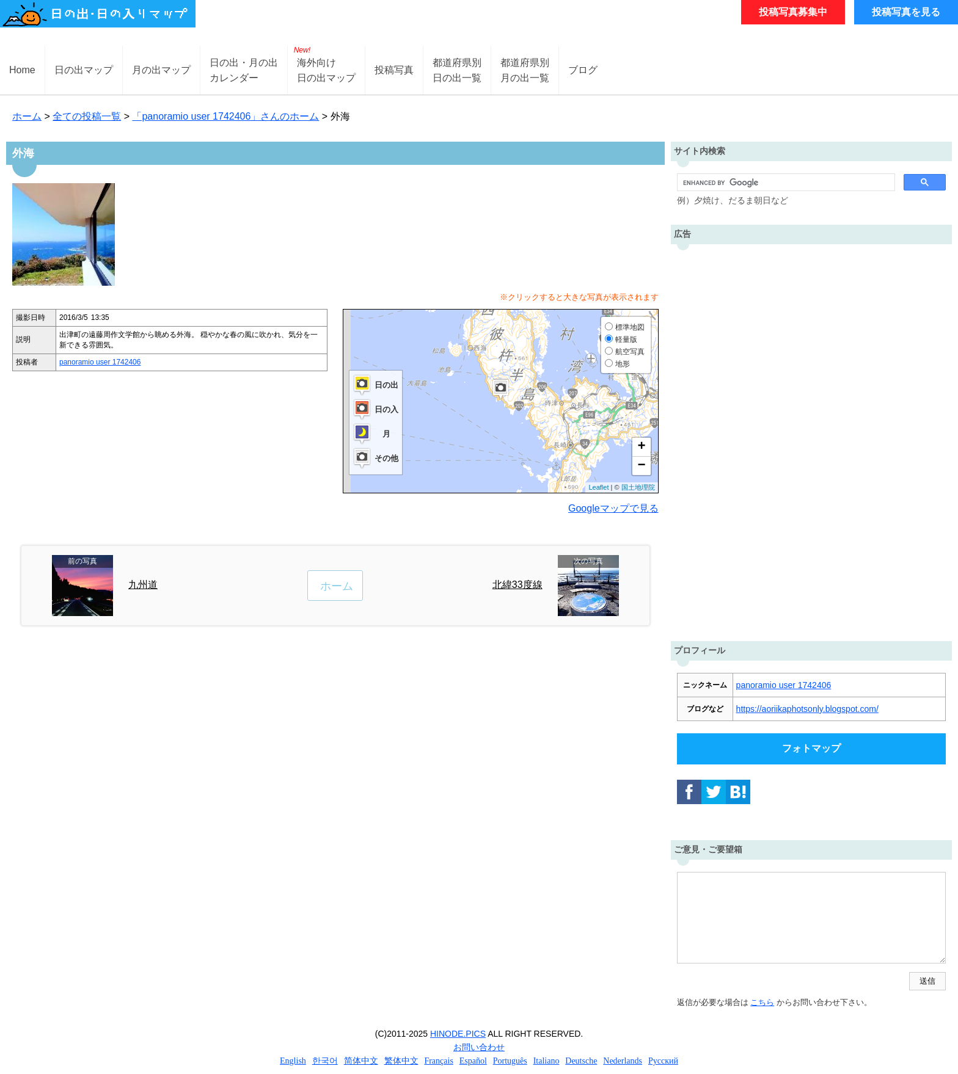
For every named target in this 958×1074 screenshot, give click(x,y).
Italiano (546, 1060)
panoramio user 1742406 (100, 362)
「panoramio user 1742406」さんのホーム (225, 116)
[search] (785, 182)
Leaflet (598, 487)
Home (22, 70)
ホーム (27, 116)
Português (510, 1060)
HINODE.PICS (458, 1034)
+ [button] (641, 447)
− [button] (641, 466)
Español (473, 1060)
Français (438, 1060)
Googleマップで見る (613, 508)
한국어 (325, 1060)
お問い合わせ (479, 1047)
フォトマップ (811, 748)
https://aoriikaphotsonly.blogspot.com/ (807, 709)
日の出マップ (83, 70)
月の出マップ (161, 70)
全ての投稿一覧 (87, 116)
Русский (663, 1060)
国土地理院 (638, 487)
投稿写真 (394, 70)
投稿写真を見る (906, 12)
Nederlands (622, 1060)
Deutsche (581, 1060)
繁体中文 (401, 1060)
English (293, 1060)
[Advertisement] (811, 439)
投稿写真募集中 (793, 12)
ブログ (583, 70)
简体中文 (361, 1060)
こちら (762, 1002)
